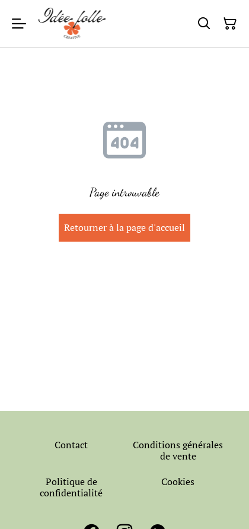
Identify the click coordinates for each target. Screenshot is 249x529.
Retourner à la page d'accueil (124, 227)
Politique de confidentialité (71, 487)
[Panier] (230, 24)
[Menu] (19, 24)
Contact (71, 444)
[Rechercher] (204, 24)
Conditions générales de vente (178, 450)
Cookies (177, 481)
